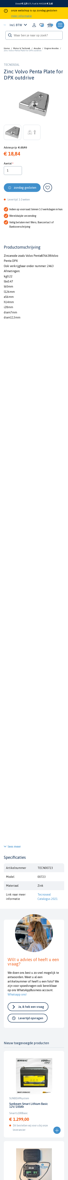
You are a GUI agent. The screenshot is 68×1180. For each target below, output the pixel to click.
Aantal (8, 163)
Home (7, 48)
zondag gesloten (25, 187)
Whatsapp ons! (17, 994)
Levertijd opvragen (30, 1018)
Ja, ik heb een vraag (31, 1006)
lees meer (14, 846)
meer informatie (21, 15)
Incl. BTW (18, 25)
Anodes (37, 48)
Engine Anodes (51, 48)
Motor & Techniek (21, 48)
